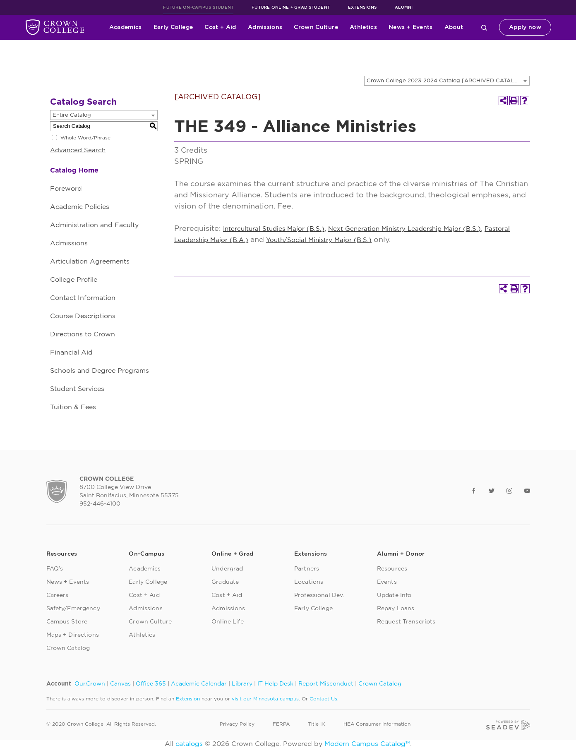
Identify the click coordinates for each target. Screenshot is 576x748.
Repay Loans (396, 608)
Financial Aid (71, 352)
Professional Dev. (319, 595)
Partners (306, 569)
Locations (308, 582)
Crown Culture (316, 27)
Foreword (66, 188)
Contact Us (323, 698)
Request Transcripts (406, 622)
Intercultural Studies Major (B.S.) (273, 229)
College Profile (73, 279)
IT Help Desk (275, 684)
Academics (125, 27)
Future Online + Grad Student (291, 7)
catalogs (189, 744)
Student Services (77, 389)
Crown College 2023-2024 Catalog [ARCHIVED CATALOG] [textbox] (446, 81)
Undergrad (227, 569)
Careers (57, 595)
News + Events (411, 27)
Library (242, 684)
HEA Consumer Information (376, 724)
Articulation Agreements (90, 261)
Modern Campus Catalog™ (367, 744)
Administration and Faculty (94, 225)
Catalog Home (74, 170)
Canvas (120, 684)
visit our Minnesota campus (265, 698)
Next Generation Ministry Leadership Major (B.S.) (404, 229)
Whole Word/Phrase (85, 137)
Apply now (525, 27)
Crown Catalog (68, 648)
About (453, 27)
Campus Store (67, 622)
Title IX (316, 724)
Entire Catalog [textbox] (72, 115)
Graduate (225, 582)
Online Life (227, 622)
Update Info (394, 595)
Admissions (265, 27)
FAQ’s (54, 569)
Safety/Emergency (73, 608)
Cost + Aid (220, 27)
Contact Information (82, 298)
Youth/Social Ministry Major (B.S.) (319, 240)
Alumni (404, 7)
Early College (173, 27)
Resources (392, 569)
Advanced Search (78, 150)
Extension (188, 698)
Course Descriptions (82, 316)
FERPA (281, 724)
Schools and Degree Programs (99, 370)
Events (387, 582)
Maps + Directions (72, 635)
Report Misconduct (325, 684)
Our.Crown (89, 684)
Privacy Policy (237, 724)
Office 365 (151, 684)
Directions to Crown (82, 334)
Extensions (362, 7)
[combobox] (447, 81)
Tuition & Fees (73, 407)
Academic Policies (79, 207)
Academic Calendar (199, 684)
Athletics (363, 27)
